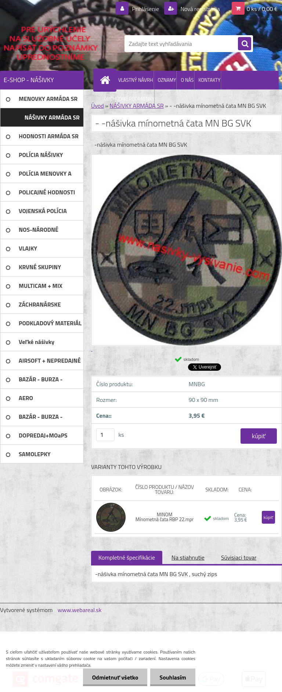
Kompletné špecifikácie (126, 557)
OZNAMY (167, 80)
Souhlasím (172, 677)
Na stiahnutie (188, 557)
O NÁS (187, 80)
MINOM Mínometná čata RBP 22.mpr (164, 517)
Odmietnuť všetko (115, 677)
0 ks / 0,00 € (262, 8)
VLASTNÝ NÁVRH (135, 80)
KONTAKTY (209, 80)
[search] (244, 44)
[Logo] (50, 43)
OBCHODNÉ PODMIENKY (129, 98)
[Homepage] (106, 80)
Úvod (97, 105)
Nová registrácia (199, 8)
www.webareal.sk (80, 609)
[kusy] (105, 434)
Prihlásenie (145, 8)
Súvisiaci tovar (238, 557)
